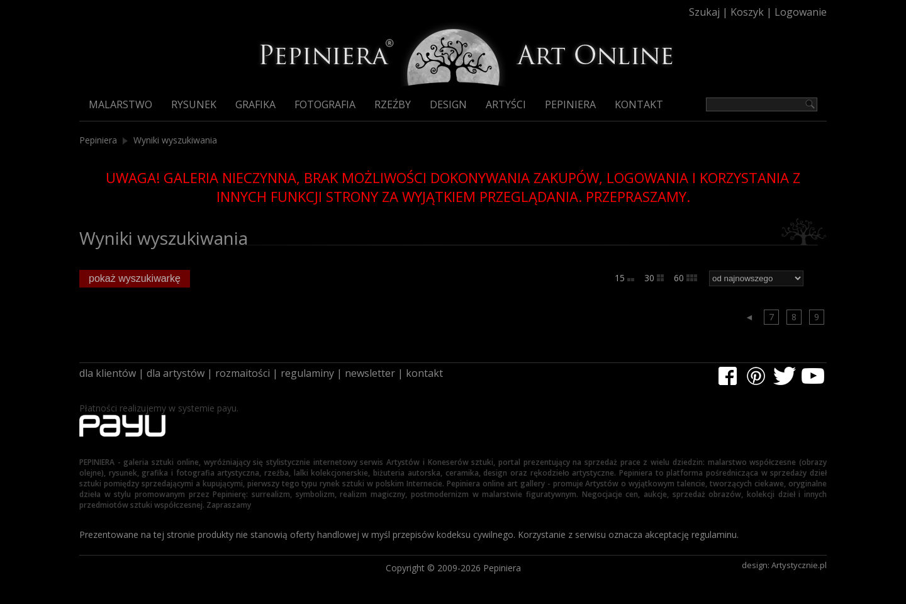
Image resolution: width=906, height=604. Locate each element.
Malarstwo (120, 104)
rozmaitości (242, 373)
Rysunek (193, 104)
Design (448, 104)
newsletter (370, 373)
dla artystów (175, 373)
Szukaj (704, 12)
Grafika (255, 104)
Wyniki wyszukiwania (175, 140)
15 (624, 278)
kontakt (424, 373)
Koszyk (747, 12)
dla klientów (107, 373)
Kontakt (639, 104)
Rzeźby (392, 104)
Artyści (506, 104)
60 (685, 278)
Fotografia (324, 104)
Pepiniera (570, 104)
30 (654, 278)
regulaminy (307, 373)
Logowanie (801, 12)
